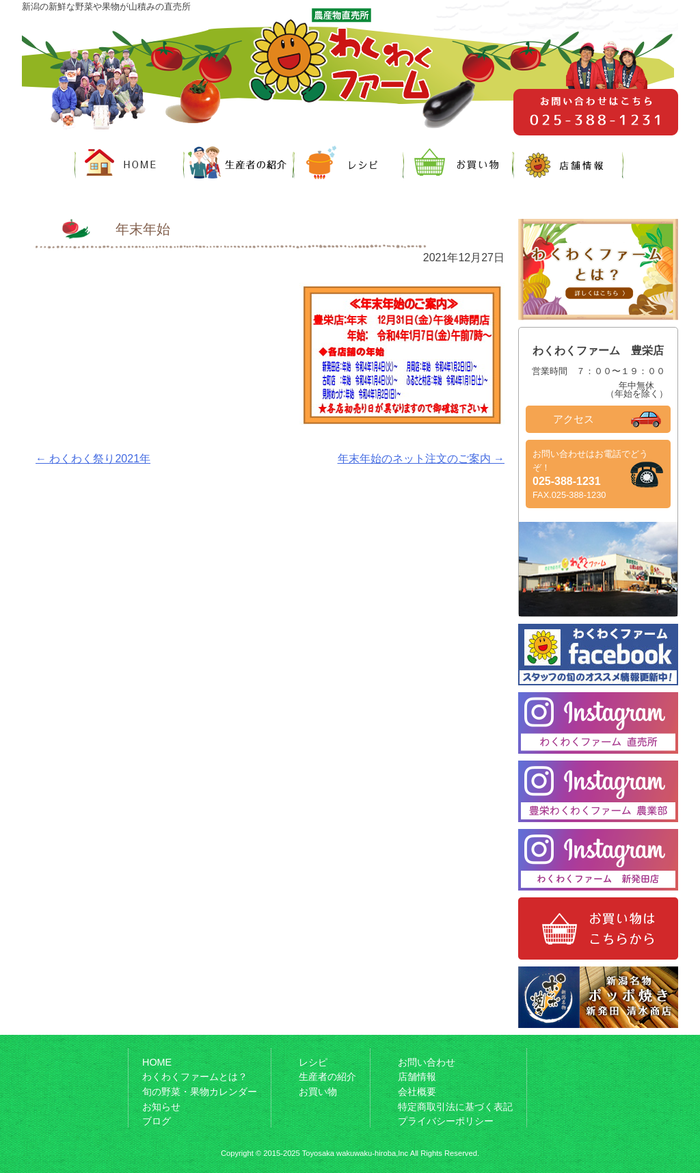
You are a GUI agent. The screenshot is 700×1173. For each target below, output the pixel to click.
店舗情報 (417, 1076)
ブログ (156, 1121)
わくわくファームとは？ (194, 1076)
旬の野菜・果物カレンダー (199, 1091)
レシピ (313, 1062)
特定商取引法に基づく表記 (455, 1106)
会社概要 (417, 1091)
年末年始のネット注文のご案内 (421, 458)
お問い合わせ (426, 1062)
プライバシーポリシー (446, 1121)
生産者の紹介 (327, 1076)
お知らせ (161, 1106)
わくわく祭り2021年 (93, 458)
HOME (157, 1062)
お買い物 (318, 1091)
